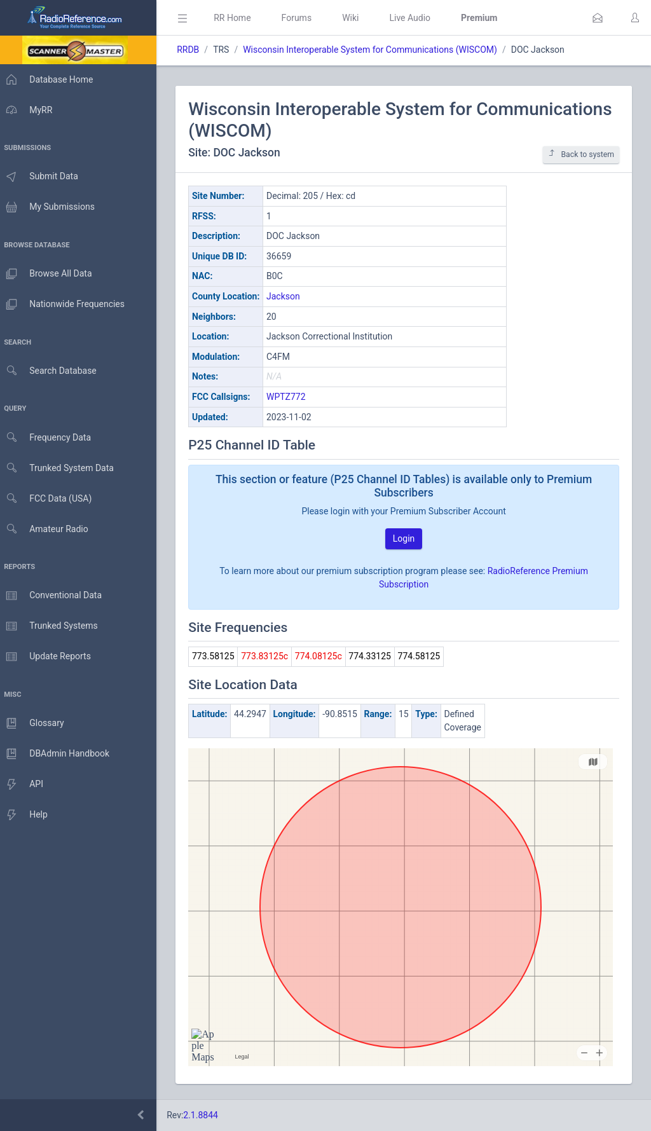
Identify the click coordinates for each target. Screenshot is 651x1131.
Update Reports (48, 656)
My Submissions (50, 207)
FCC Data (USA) (49, 498)
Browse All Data (49, 274)
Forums (302, 18)
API (25, 784)
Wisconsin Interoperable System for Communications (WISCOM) (376, 50)
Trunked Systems (52, 626)
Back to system (581, 154)
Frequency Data (48, 437)
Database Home (49, 79)
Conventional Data (54, 595)
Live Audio (416, 18)
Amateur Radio (47, 529)
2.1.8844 (206, 1115)
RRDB (194, 50)
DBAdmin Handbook (58, 754)
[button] (597, 18)
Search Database (51, 371)
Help (27, 815)
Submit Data (42, 176)
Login (407, 538)
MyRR (29, 110)
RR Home (238, 18)
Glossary (35, 723)
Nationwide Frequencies (65, 304)
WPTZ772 (292, 397)
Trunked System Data (60, 468)
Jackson (289, 296)
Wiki (356, 18)
